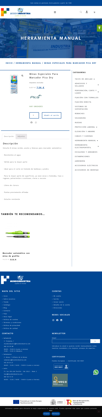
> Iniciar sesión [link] (58, 302)
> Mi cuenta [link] (56, 296)
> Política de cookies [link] (10, 319)
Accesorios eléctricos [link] (86, 165)
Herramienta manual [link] (28, 63)
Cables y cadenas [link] (84, 136)
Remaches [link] (80, 113)
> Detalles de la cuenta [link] (61, 305)
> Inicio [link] (5, 296)
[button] (55, 12)
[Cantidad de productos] (34, 115)
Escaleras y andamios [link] (86, 152)
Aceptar (46, 413)
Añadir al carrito (51, 115)
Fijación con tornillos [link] (87, 97)
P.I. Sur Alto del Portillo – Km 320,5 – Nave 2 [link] (20, 371)
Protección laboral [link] (86, 127)
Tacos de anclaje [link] (85, 79)
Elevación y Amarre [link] (85, 131)
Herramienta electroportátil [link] (87, 146)
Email (54, 338)
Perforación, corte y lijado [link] (87, 91)
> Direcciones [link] (57, 308)
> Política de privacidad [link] (11, 325)
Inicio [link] (9, 63)
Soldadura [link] (80, 118)
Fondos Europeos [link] (59, 361)
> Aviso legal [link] (7, 317)
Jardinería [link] (80, 161)
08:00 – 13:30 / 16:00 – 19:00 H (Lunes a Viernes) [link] (21, 380)
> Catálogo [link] (6, 305)
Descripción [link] (9, 136)
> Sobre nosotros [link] (8, 299)
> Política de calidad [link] (10, 328)
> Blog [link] (4, 308)
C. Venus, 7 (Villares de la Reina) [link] (15, 357)
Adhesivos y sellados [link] (87, 84)
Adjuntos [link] (21, 136)
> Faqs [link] (4, 314)
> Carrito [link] (55, 299)
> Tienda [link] (5, 302)
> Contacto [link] (6, 311)
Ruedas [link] (78, 122)
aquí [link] (50, 410)
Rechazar (55, 413)
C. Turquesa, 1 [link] (9, 341)
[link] (99, 28)
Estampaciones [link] (82, 156)
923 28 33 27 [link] (8, 363)
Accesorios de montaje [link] (87, 170)
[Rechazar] (99, 411)
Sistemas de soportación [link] (81, 107)
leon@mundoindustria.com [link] (13, 374)
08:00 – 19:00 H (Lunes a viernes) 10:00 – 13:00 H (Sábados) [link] (16, 350)
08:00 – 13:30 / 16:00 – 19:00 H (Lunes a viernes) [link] (21, 365)
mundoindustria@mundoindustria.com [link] (17, 344)
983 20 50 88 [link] (8, 346)
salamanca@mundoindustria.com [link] (15, 360)
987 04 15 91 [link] (8, 377)
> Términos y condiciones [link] (11, 322)
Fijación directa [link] (83, 102)
